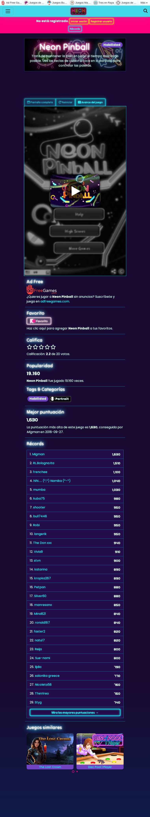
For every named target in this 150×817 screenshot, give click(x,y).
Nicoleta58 (43, 684)
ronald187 (42, 622)
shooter (39, 507)
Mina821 (40, 613)
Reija (38, 649)
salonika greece (47, 675)
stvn (37, 560)
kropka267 (42, 578)
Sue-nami (42, 658)
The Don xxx (42, 543)
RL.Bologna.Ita (43, 463)
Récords (75, 29)
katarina (40, 569)
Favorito (39, 321)
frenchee (40, 472)
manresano (43, 605)
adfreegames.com (54, 301)
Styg (38, 702)
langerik (40, 534)
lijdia (38, 667)
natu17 (40, 640)
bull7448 (40, 516)
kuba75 (39, 498)
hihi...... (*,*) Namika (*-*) (52, 481)
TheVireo (42, 693)
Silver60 (40, 596)
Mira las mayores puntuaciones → (75, 712)
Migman (38, 454)
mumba (39, 489)
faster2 (39, 631)
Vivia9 (38, 551)
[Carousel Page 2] (77, 771)
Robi (36, 525)
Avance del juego (90, 102)
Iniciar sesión (79, 21)
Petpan (40, 587)
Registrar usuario (101, 21)
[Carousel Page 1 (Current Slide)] (73, 771)
